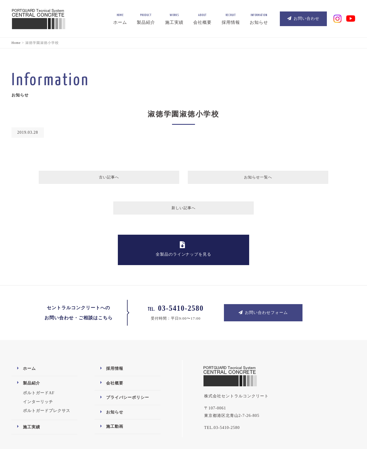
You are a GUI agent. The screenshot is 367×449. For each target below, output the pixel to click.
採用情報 (114, 339)
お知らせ (114, 383)
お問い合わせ (303, 18)
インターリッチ (38, 373)
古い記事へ (102, 178)
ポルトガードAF (39, 364)
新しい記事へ (264, 178)
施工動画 (114, 397)
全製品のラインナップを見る (184, 220)
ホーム (29, 339)
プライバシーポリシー (127, 368)
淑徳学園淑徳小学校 (183, 114)
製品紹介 (31, 354)
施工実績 (31, 398)
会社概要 (114, 354)
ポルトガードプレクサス (46, 382)
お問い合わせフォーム (263, 283)
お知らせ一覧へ (183, 178)
